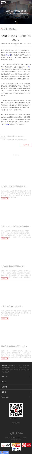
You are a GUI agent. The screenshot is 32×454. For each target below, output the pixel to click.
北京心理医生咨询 (15, 370)
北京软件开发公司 (25, 370)
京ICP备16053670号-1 (16, 439)
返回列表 (26, 150)
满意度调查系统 (6, 367)
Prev (2, 12)
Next (29, 12)
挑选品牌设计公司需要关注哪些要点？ (13, 145)
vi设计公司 (8, 55)
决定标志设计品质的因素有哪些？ (12, 141)
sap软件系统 (14, 367)
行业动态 (11, 28)
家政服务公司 (5, 372)
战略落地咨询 (5, 370)
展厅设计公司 (11, 365)
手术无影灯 (19, 365)
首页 (6, 28)
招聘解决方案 (22, 367)
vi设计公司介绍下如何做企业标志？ (8, 29)
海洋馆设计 (26, 365)
